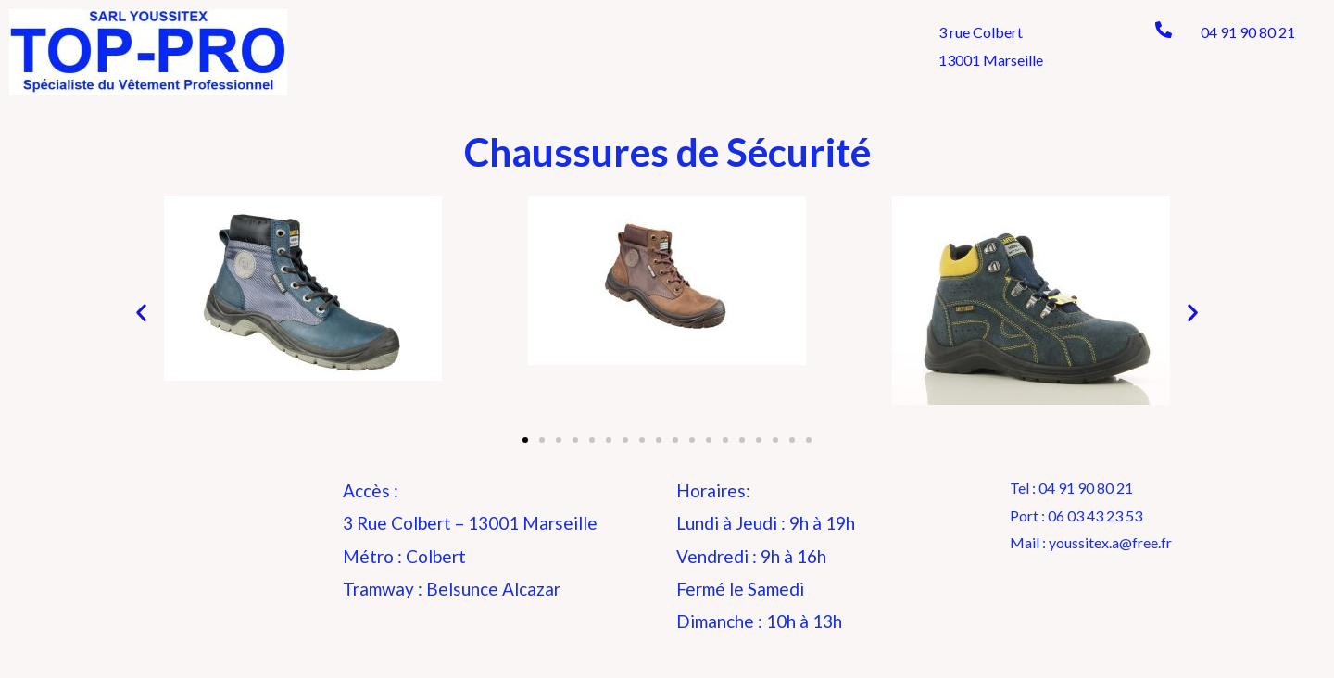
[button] (525, 440)
